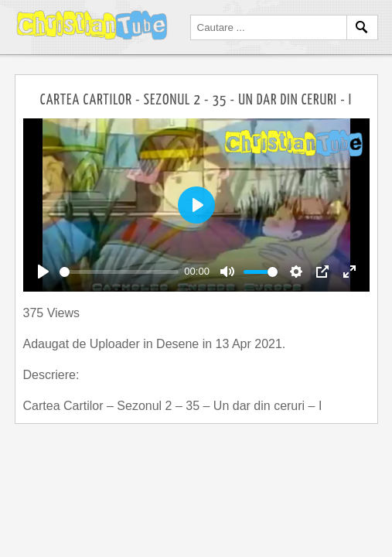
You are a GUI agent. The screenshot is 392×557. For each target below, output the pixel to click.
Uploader (116, 343)
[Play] (43, 271)
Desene (179, 343)
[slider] (119, 272)
